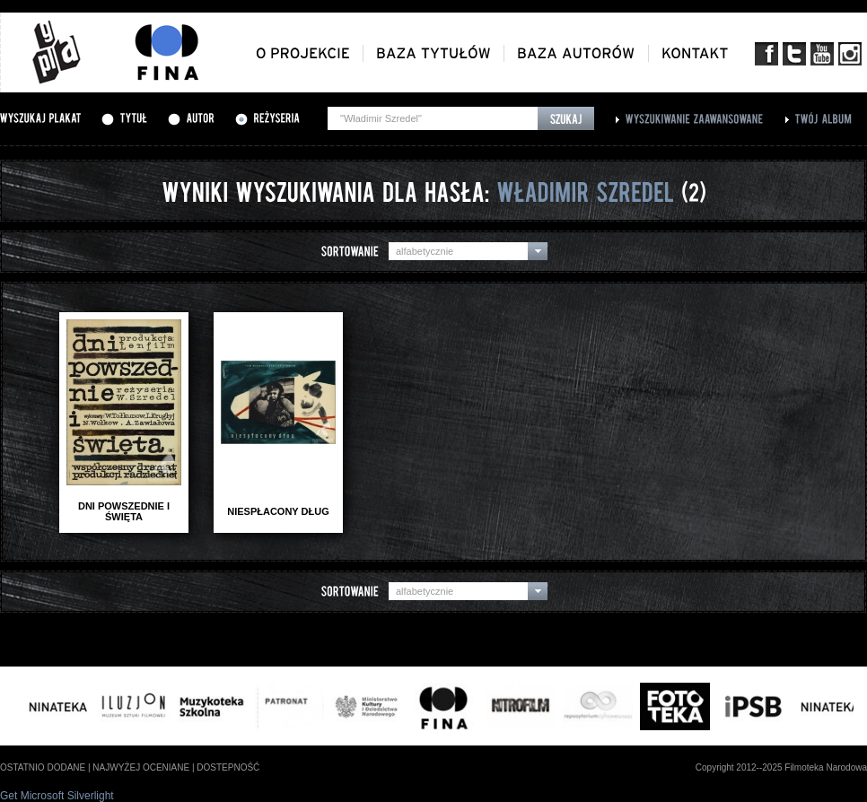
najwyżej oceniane (140, 767)
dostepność (228, 767)
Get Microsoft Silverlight (57, 795)
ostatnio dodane (42, 767)
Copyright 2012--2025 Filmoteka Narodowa (781, 767)
